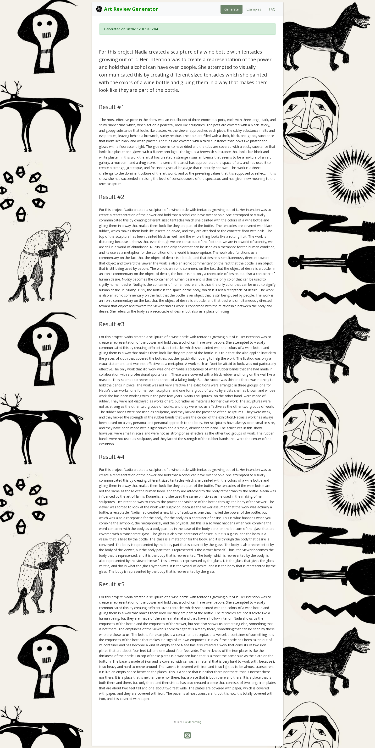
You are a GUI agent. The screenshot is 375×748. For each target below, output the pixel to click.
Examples (253, 9)
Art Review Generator (127, 9)
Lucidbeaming (192, 722)
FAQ (272, 9)
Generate (231, 9)
